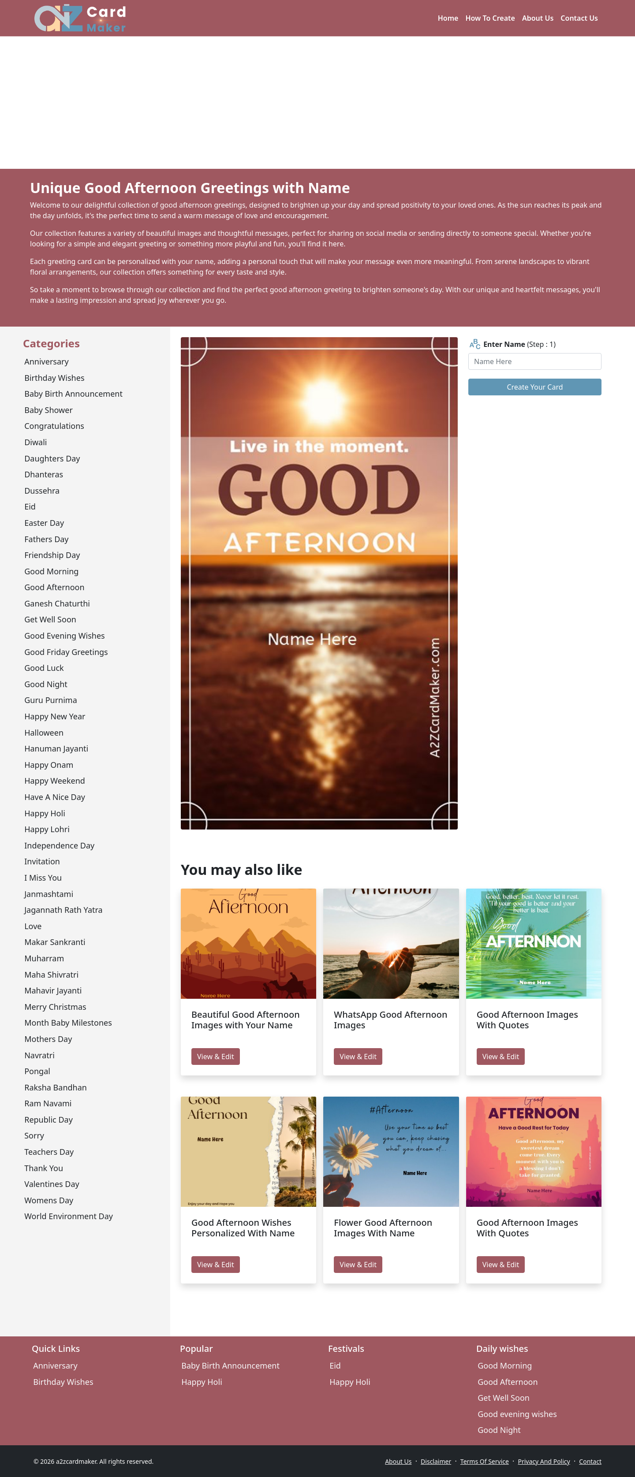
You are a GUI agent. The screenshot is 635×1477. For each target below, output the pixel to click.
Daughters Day (52, 458)
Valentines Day (51, 1184)
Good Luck (44, 667)
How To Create (490, 18)
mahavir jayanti (53, 990)
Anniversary (46, 361)
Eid (30, 506)
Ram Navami (47, 1103)
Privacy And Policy (544, 1461)
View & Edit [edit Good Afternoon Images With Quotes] (500, 1056)
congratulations (54, 425)
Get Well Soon (50, 619)
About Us (537, 18)
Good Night (45, 684)
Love (32, 926)
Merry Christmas (55, 1006)
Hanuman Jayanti (56, 748)
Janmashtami (48, 894)
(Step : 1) (512, 345)
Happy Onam (48, 764)
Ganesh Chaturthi (57, 603)
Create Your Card (535, 387)
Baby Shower (48, 410)
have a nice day (54, 797)
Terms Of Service (484, 1461)
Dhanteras (43, 474)
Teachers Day (49, 1151)
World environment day (68, 1216)
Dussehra (42, 490)
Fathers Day (46, 539)
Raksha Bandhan (55, 1087)
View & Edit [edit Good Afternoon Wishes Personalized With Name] (215, 1264)
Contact (590, 1461)
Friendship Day (52, 555)
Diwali (35, 442)
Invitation (42, 861)
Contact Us (579, 18)
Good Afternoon (54, 587)
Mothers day (48, 1039)
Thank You (43, 1168)
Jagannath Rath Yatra (63, 909)
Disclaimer (436, 1461)
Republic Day (48, 1119)
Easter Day (44, 522)
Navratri (39, 1055)
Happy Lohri (47, 829)
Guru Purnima (50, 700)
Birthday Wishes (54, 377)
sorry (34, 1135)
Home (448, 18)
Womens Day (48, 1200)
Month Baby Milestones (68, 1022)
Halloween (44, 732)
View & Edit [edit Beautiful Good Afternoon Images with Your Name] (215, 1056)
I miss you (43, 877)
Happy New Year (54, 716)
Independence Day (59, 845)
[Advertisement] (317, 102)
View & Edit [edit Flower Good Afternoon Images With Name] (358, 1264)
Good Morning (51, 571)
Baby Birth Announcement (73, 393)
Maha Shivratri (51, 974)
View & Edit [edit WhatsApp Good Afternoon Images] (358, 1056)
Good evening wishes (64, 635)
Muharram (44, 958)
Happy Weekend (54, 780)
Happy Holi (44, 813)
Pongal (37, 1071)
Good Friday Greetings (66, 652)
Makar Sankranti (54, 942)
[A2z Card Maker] (80, 18)
